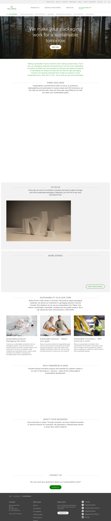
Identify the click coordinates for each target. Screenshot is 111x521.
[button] (58, 2)
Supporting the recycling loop (64, 14)
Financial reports (37, 517)
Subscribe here (63, 512)
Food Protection (90, 14)
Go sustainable (37, 511)
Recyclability (51, 14)
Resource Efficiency (40, 14)
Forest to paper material (27, 14)
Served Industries (53, 8)
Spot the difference (79, 14)
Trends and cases (37, 514)
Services (70, 8)
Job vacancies (37, 508)
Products (35, 8)
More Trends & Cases (95, 286)
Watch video (55, 47)
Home (10, 496)
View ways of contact (14, 513)
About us (35, 505)
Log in (98, 1)
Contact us (55, 487)
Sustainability (85, 8)
